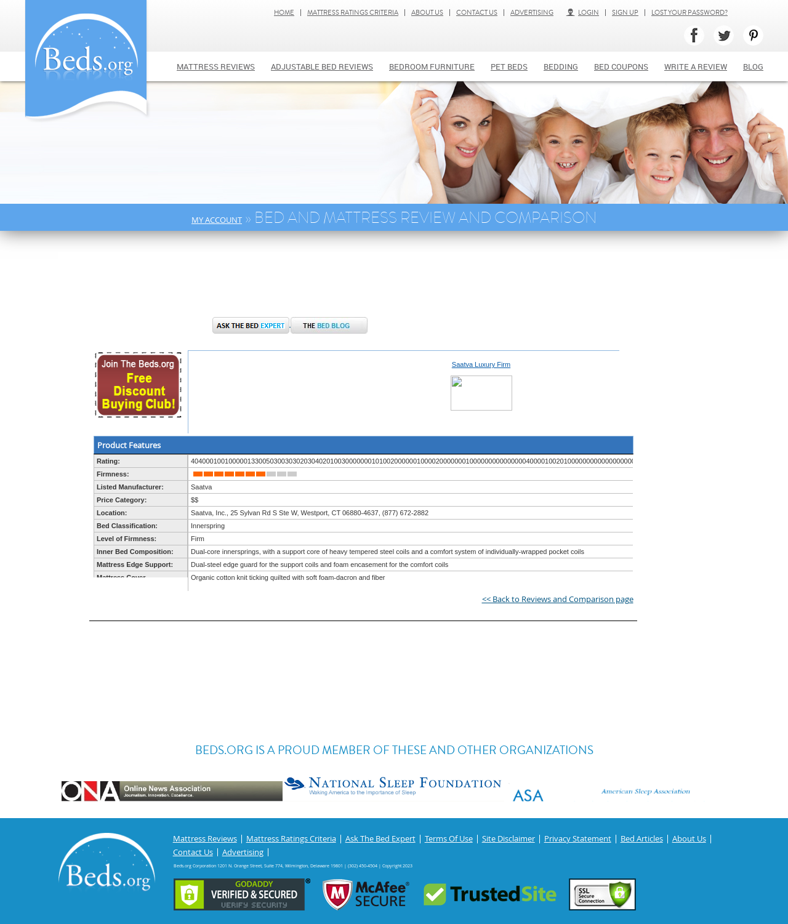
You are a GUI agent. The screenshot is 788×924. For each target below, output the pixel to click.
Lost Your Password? (689, 12)
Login (582, 12)
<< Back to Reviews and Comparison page (557, 599)
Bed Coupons (621, 66)
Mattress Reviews (216, 66)
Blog (753, 66)
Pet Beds (509, 66)
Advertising (531, 12)
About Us (427, 12)
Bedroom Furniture (432, 66)
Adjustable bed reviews (322, 66)
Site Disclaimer (508, 839)
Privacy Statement (577, 839)
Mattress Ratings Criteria (352, 12)
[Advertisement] (292, 280)
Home (284, 12)
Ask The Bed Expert (380, 839)
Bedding (561, 66)
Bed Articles (642, 839)
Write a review (695, 66)
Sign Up (625, 12)
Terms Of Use (449, 839)
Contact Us (476, 12)
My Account (216, 219)
